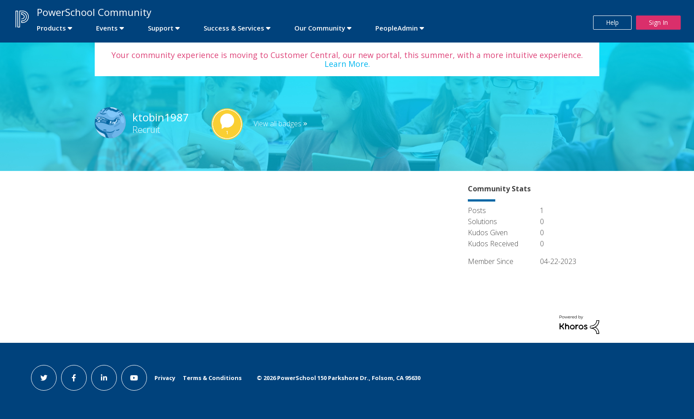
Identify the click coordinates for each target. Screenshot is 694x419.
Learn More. (347, 63)
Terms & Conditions (212, 378)
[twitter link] (44, 378)
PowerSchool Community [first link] (94, 12)
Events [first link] (107, 27)
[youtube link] (134, 378)
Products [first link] (51, 27)
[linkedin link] (104, 378)
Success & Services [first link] (234, 27)
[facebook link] (74, 378)
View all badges (277, 123)
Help (612, 22)
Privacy (164, 378)
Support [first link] (161, 27)
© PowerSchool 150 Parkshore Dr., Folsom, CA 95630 (338, 378)
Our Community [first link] (319, 27)
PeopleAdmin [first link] (396, 27)
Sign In (658, 22)
